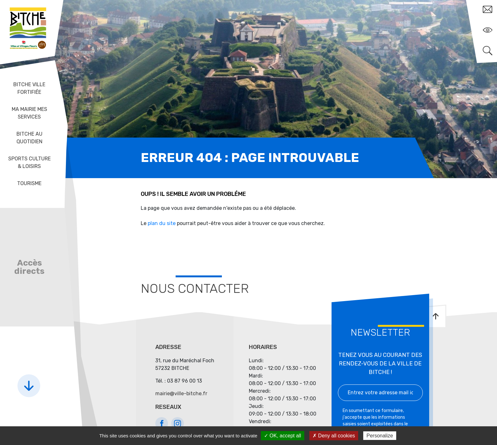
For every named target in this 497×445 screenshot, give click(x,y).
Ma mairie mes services (29, 113)
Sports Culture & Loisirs (29, 162)
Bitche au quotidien (29, 138)
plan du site (162, 223)
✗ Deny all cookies (334, 435)
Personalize (379, 435)
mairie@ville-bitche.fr (181, 393)
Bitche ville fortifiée (29, 88)
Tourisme (29, 183)
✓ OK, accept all (282, 435)
